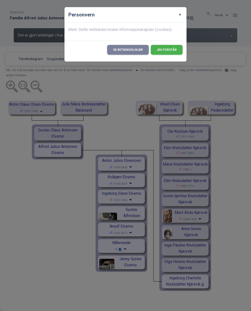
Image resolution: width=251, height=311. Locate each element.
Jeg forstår (167, 50)
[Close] (180, 14)
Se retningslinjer (128, 50)
